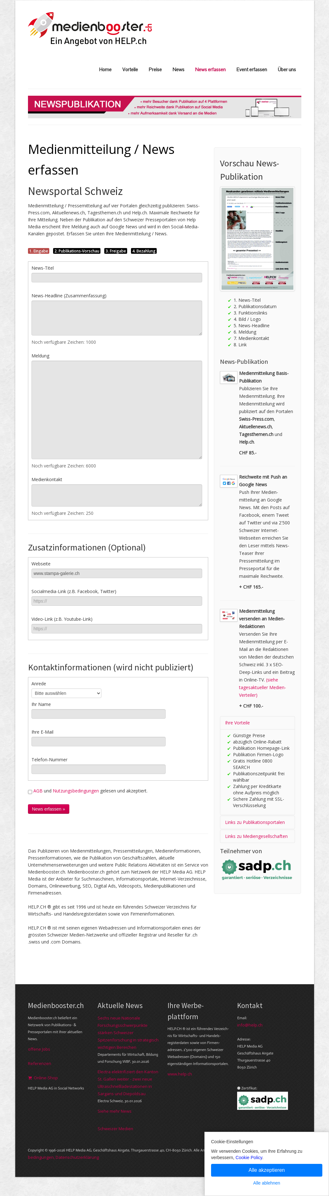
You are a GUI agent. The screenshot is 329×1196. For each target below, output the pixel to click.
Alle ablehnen (266, 1183)
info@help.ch (250, 1025)
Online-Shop (43, 1078)
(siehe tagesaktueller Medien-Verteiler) (262, 687)
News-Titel (42, 268)
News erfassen (210, 69)
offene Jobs (39, 1049)
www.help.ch (180, 1074)
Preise (155, 69)
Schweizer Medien (115, 1128)
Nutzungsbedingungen (76, 791)
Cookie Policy (249, 1157)
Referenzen (39, 1063)
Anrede (38, 684)
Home (105, 69)
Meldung (40, 356)
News (178, 69)
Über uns (287, 69)
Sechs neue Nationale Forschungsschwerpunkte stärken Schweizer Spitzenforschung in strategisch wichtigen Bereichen (128, 1032)
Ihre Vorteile (237, 723)
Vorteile (130, 69)
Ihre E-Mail (42, 732)
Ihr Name (41, 704)
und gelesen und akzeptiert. (87, 791)
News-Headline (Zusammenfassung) (68, 296)
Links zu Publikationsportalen (255, 822)
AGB (38, 791)
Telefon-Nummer (49, 760)
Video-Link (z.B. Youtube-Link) (62, 619)
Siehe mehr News (115, 1111)
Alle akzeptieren (267, 1170)
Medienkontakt (46, 479)
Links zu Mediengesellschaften (256, 836)
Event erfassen (251, 69)
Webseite (41, 564)
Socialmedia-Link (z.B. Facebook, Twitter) (73, 591)
